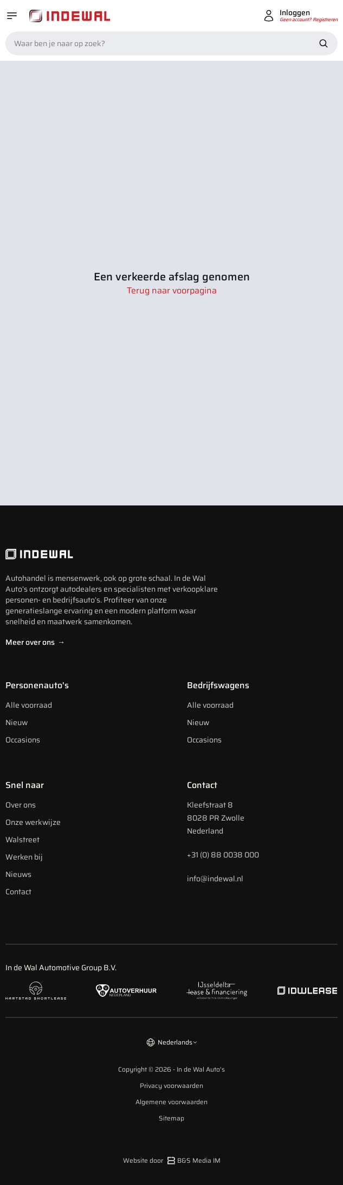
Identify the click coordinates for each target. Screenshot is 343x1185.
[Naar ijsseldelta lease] (216, 991)
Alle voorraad (28, 705)
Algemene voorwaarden (171, 1102)
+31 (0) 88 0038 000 (223, 855)
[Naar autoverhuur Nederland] (126, 990)
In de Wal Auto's (201, 1069)
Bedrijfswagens (218, 685)
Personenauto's (37, 685)
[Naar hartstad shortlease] (35, 990)
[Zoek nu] (323, 43)
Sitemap (171, 1118)
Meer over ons (35, 642)
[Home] (70, 16)
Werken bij (24, 857)
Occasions (22, 740)
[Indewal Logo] (113, 554)
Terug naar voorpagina (172, 290)
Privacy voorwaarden (171, 1086)
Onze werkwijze (33, 822)
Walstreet (22, 839)
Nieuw (16, 722)
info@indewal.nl (215, 879)
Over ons (20, 805)
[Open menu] (11, 15)
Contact (18, 892)
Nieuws (18, 874)
